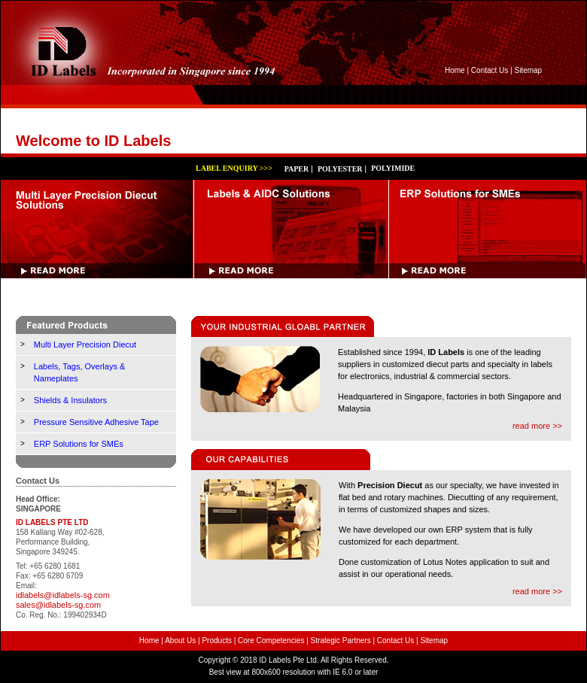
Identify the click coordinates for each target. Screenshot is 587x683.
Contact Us (489, 70)
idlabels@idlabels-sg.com (63, 595)
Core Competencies (271, 640)
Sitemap (528, 70)
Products (216, 640)
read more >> (537, 425)
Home (455, 70)
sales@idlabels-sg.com (58, 604)
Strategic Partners (341, 640)
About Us (180, 640)
